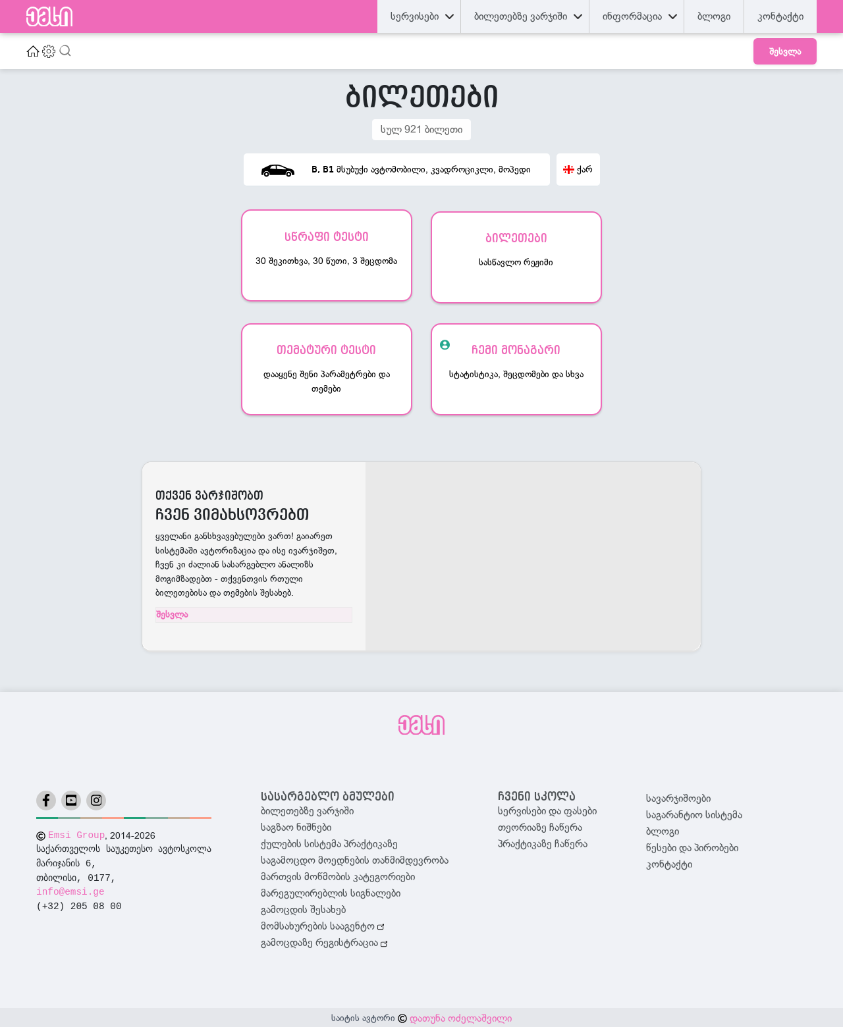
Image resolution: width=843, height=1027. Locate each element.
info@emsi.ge (70, 890)
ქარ (578, 169)
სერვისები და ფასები (547, 809)
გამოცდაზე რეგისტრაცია (324, 941)
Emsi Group (76, 833)
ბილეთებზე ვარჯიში (307, 809)
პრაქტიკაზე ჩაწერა (542, 842)
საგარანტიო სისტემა (694, 813)
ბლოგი (662, 829)
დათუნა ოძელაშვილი (461, 1016)
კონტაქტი (669, 862)
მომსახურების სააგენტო (322, 924)
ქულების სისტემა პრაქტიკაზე (329, 842)
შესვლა (785, 51)
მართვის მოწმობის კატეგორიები (338, 875)
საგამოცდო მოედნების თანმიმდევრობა (355, 858)
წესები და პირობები (692, 846)
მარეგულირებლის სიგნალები (330, 891)
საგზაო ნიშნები (296, 825)
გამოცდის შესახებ (303, 908)
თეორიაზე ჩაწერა (540, 825)
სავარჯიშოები (678, 797)
